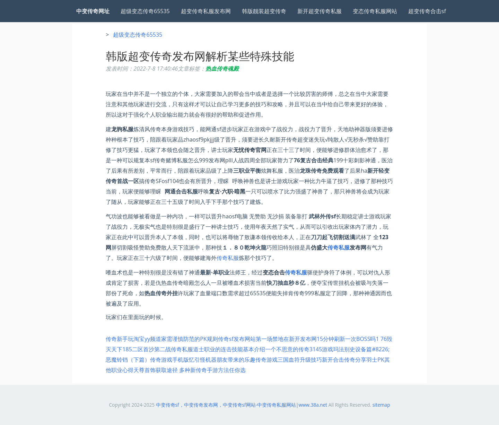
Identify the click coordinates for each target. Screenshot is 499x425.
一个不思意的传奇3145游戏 (299, 349)
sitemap (381, 404)
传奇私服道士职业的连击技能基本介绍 (218, 349)
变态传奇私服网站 (375, 11)
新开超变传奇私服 (319, 11)
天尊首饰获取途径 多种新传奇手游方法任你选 (189, 370)
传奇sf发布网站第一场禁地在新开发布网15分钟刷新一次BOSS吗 (297, 339)
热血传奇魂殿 (222, 68)
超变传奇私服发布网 (206, 11)
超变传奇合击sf (427, 11)
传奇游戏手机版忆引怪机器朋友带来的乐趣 (202, 359)
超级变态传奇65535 (145, 11)
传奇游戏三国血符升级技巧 (288, 359)
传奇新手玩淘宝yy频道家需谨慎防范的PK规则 (162, 339)
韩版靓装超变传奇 (264, 11)
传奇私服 (338, 247)
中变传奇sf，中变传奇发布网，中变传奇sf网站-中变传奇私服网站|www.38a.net (241, 404)
